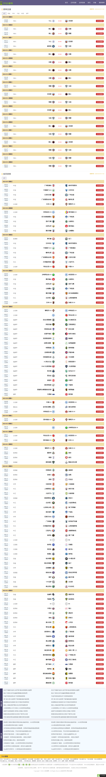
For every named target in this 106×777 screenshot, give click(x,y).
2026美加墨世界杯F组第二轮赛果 (13, 725)
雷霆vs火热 (48, 761)
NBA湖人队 (27, 761)
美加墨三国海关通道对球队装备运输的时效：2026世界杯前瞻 (21, 722)
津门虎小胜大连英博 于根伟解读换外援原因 (16, 699)
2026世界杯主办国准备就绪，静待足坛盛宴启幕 (17, 746)
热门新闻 (1, 736)
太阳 (53, 759)
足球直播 (73, 2)
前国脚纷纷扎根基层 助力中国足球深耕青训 (16, 702)
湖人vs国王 (47, 759)
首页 (66, 2)
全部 (4, 13)
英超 (9, 13)
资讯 (89, 2)
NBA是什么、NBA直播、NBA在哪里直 (15, 759)
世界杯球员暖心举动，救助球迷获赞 (14, 740)
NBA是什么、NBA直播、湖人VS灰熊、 (11, 761)
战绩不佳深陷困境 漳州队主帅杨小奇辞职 (16, 711)
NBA (13, 13)
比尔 (43, 761)
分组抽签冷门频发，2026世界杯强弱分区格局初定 (18, 743)
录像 (94, 2)
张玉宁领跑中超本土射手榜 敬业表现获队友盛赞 (18, 690)
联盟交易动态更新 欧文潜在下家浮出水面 (16, 714)
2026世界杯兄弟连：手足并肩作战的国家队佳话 (17, 731)
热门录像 (1, 703)
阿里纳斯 (71, 761)
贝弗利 (55, 761)
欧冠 (23, 13)
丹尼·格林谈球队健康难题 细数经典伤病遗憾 (16, 717)
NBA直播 (30, 759)
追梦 (63, 761)
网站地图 (69, 771)
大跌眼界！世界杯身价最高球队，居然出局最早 (17, 737)
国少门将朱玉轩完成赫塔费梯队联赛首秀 (15, 693)
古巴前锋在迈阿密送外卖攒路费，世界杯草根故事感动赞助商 (21, 728)
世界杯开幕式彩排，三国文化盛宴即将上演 (16, 734)
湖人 (42, 759)
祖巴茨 (39, 761)
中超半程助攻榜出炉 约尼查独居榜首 (14, 696)
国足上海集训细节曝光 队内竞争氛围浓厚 (16, 705)
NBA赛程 (37, 759)
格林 (66, 761)
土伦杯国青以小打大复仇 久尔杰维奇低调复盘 (17, 708)
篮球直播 (82, 2)
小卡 (59, 761)
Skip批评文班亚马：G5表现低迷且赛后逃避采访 (17, 749)
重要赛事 (102, 2)
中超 (18, 13)
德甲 (27, 13)
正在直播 (100, 21)
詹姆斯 (34, 761)
